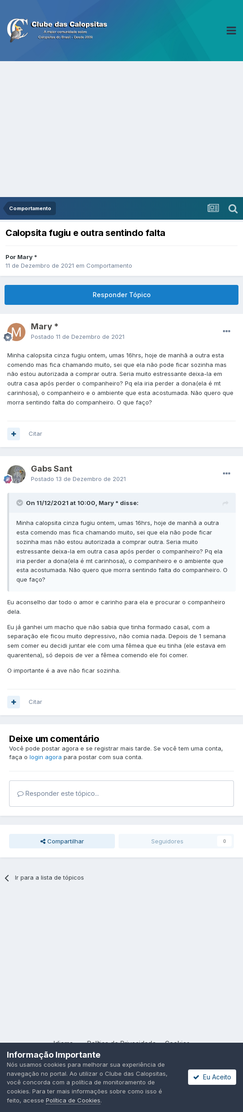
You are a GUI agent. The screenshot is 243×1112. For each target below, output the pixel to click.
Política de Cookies (73, 1100)
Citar (35, 433)
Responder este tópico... (58, 793)
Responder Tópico (122, 294)
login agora (46, 757)
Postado (77, 336)
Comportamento (109, 265)
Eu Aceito (212, 1077)
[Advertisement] (121, 129)
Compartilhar (62, 841)
